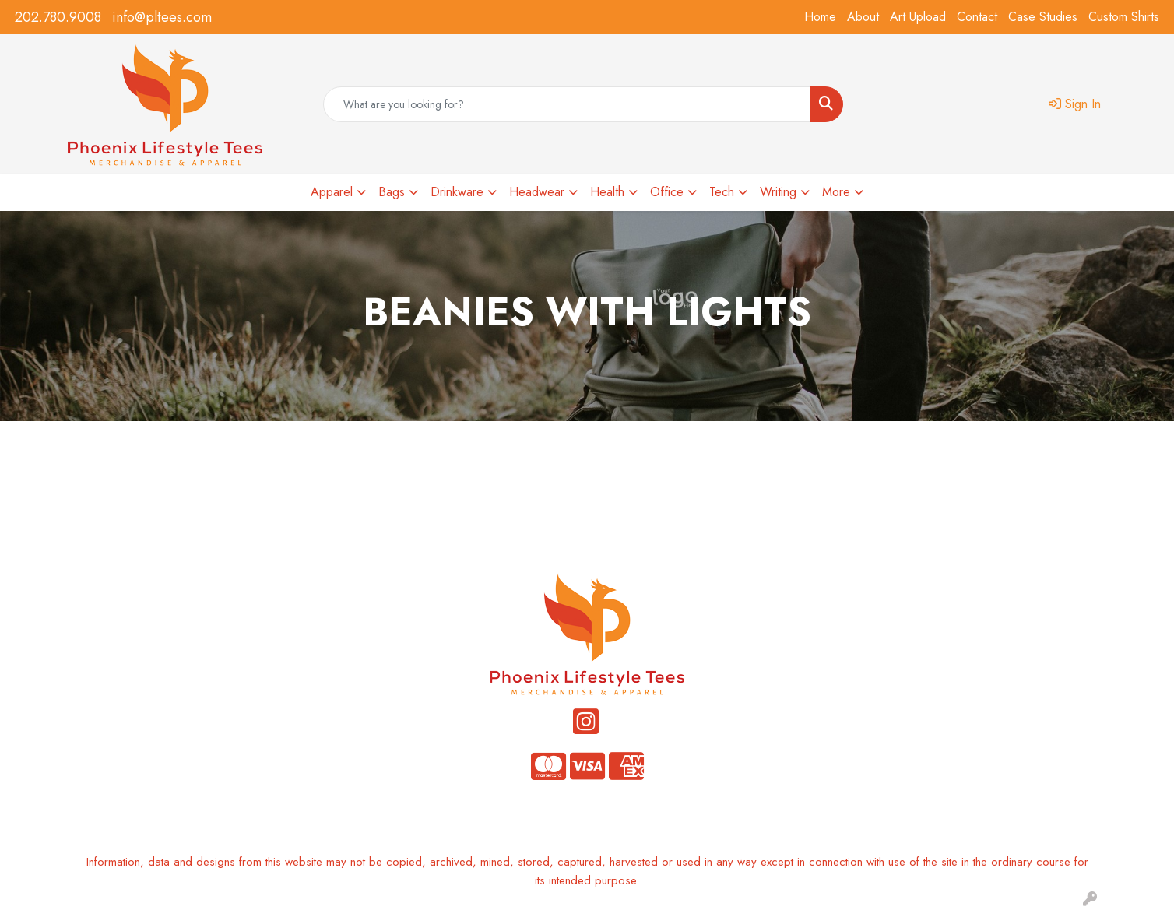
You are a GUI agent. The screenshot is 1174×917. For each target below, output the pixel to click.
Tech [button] (721, 192)
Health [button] (607, 192)
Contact (977, 17)
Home (820, 17)
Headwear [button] (536, 192)
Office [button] (667, 192)
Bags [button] (391, 192)
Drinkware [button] (457, 192)
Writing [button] (778, 192)
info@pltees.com (162, 17)
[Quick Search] (567, 104)
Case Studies (1042, 17)
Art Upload (918, 17)
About (863, 17)
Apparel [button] (332, 192)
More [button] (836, 192)
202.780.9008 (58, 17)
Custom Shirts (1123, 17)
